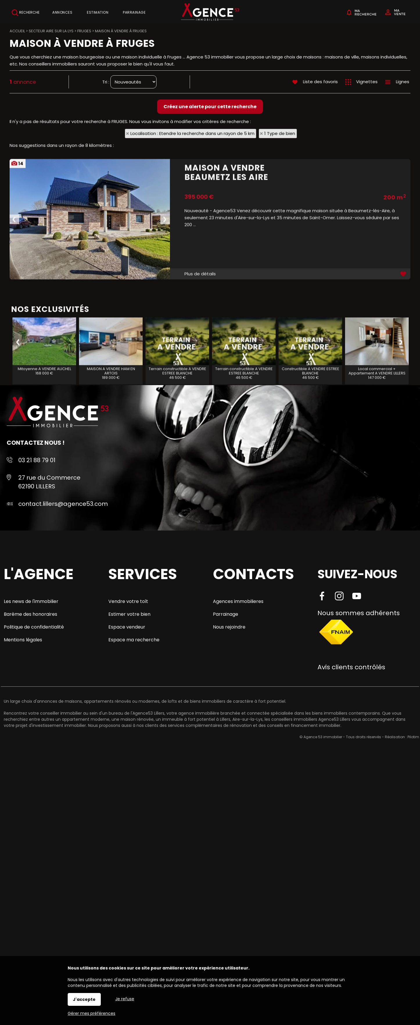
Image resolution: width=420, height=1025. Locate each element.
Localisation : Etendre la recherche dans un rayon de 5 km (192, 133)
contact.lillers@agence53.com (63, 504)
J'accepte (84, 999)
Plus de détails (200, 338)
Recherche (26, 12)
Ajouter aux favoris (403, 338)
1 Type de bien (279, 133)
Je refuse (124, 999)
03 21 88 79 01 (36, 460)
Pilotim (413, 736)
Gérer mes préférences (91, 1013)
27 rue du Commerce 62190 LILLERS (49, 482)
